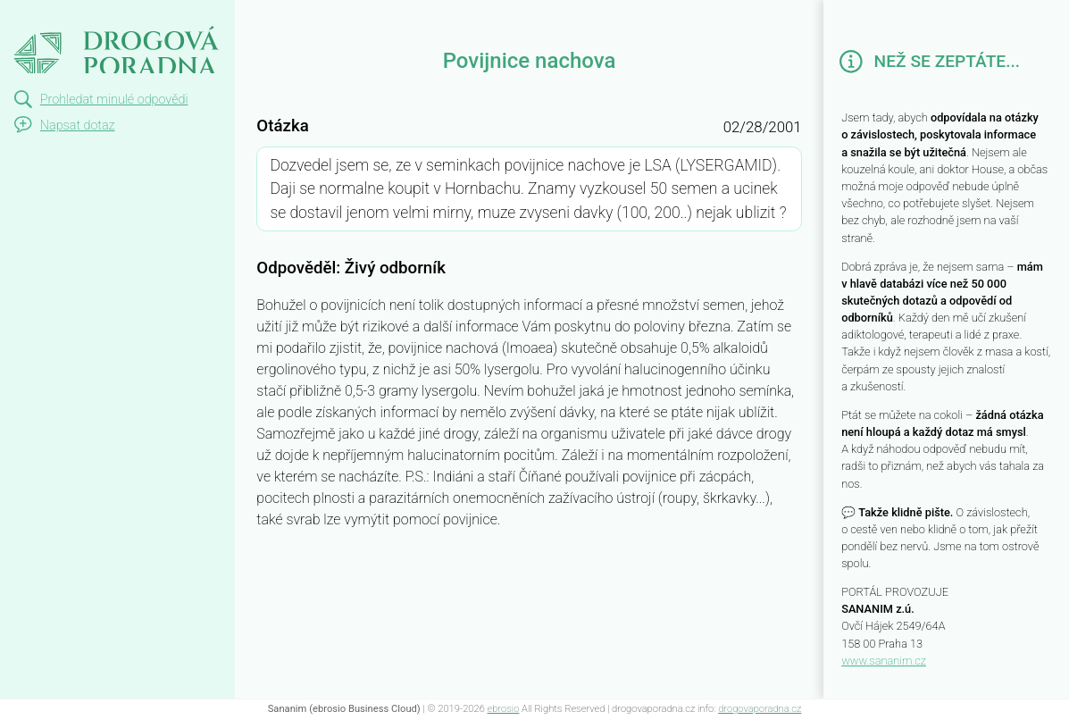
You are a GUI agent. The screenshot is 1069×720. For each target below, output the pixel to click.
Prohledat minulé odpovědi (114, 99)
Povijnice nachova (86, 16)
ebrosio (504, 709)
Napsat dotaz (77, 125)
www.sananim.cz (883, 660)
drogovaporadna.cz (759, 709)
